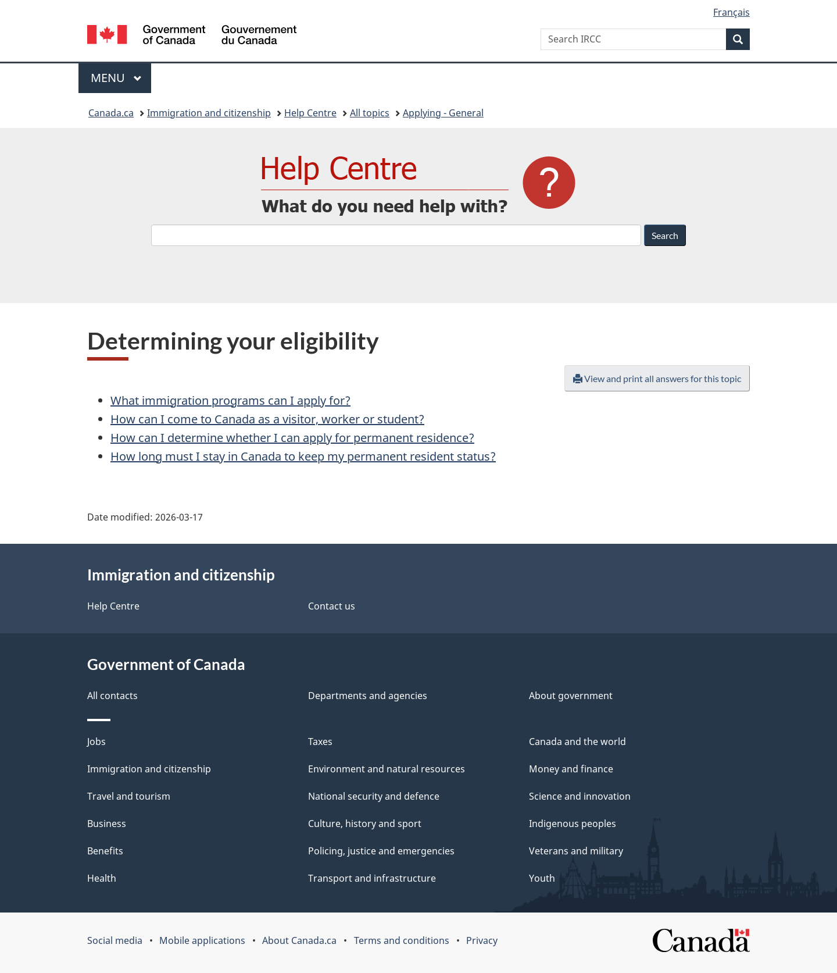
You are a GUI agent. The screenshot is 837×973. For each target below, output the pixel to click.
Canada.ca (111, 112)
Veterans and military (576, 850)
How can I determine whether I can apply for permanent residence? (292, 437)
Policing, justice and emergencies (381, 850)
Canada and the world (577, 741)
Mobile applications (202, 940)
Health (101, 878)
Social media (114, 940)
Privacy (482, 940)
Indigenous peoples (572, 823)
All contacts (112, 695)
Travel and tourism (128, 796)
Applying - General (443, 112)
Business (106, 823)
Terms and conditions (401, 940)
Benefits (105, 850)
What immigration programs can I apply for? (230, 400)
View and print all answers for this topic (657, 378)
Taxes (320, 741)
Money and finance (571, 768)
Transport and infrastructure (372, 878)
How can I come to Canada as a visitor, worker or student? (267, 419)
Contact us (331, 606)
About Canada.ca (299, 940)
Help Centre (310, 112)
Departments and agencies (367, 695)
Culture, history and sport (364, 823)
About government (571, 695)
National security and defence (373, 796)
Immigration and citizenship (209, 112)
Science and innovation (580, 796)
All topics (369, 112)
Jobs (96, 741)
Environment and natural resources (386, 768)
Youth (542, 878)
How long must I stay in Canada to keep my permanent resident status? (303, 456)
